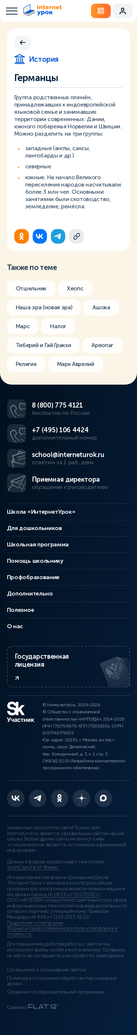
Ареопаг (102, 349)
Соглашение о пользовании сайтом (46, 969)
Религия (26, 368)
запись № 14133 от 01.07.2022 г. (66, 894)
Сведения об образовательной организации (56, 992)
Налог (58, 330)
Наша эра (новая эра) (44, 311)
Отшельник (31, 292)
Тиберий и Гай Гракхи (43, 349)
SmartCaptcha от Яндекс (33, 867)
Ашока (101, 311)
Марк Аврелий (75, 368)
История (36, 59)
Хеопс (75, 292)
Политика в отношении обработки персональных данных (62, 981)
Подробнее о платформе (35, 923)
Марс (23, 330)
